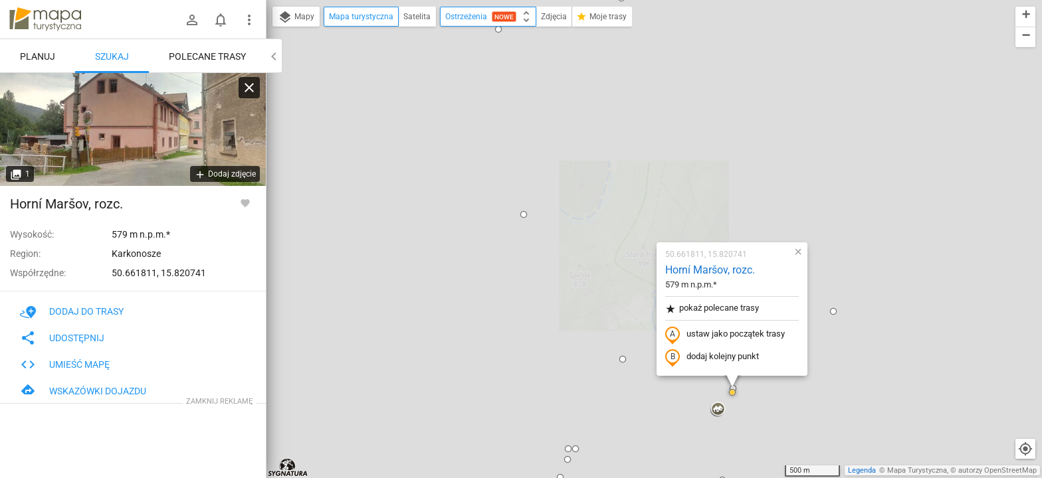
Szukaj (112, 56)
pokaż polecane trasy (633, 155)
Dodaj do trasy (72, 311)
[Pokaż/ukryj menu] (249, 20)
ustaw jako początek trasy (646, 181)
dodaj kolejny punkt (633, 204)
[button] (445, 61)
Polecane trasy (207, 56)
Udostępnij (62, 338)
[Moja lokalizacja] (1025, 449)
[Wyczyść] (249, 87)
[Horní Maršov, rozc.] (133, 129)
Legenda (862, 470)
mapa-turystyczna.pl (45, 19)
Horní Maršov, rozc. (632, 116)
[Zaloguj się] (192, 20)
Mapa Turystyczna (917, 470)
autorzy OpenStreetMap (997, 470)
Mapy (296, 17)
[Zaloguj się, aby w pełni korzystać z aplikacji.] (245, 202)
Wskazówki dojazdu (83, 391)
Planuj (37, 56)
